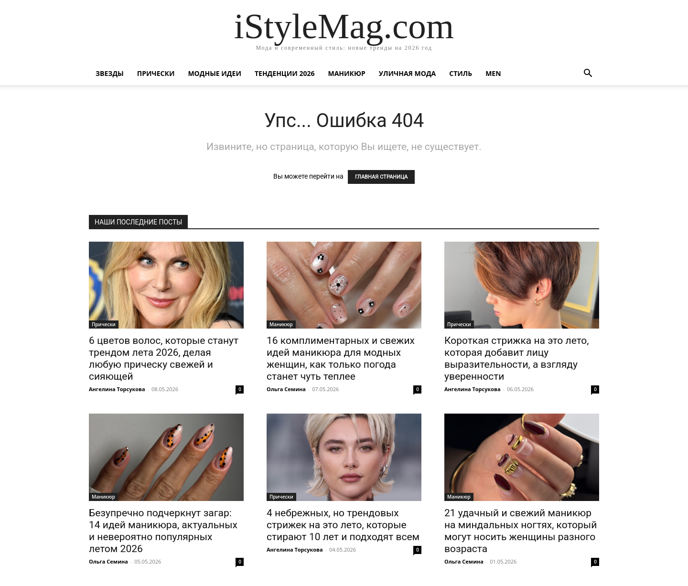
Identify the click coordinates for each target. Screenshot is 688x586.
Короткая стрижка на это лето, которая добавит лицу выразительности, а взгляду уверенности (516, 358)
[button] (587, 74)
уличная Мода (407, 73)
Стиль (460, 73)
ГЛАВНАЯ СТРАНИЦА (381, 177)
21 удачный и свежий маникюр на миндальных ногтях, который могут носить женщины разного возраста (520, 530)
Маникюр (347, 73)
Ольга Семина (286, 389)
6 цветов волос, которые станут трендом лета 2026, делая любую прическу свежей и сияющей (163, 358)
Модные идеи (214, 73)
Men (493, 73)
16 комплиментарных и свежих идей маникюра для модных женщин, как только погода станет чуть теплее (341, 358)
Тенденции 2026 (285, 73)
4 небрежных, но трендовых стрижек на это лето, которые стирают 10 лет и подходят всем (343, 525)
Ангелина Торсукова (117, 389)
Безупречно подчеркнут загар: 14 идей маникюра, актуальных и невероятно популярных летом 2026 (163, 530)
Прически (156, 73)
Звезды (110, 73)
